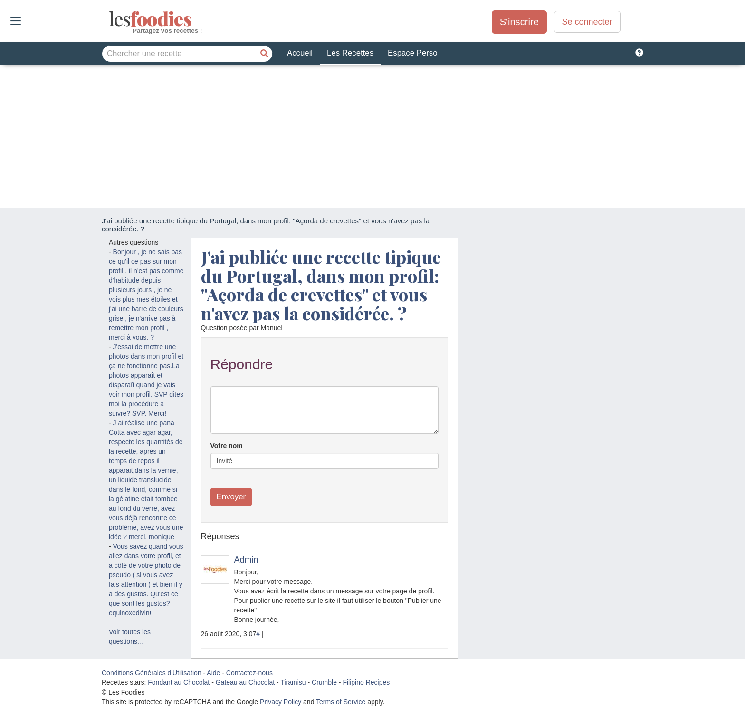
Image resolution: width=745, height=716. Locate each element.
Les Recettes (350, 52)
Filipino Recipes (366, 682)
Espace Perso (412, 52)
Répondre (241, 364)
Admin (246, 559)
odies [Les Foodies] (110, 19)
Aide (213, 673)
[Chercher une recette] (264, 53)
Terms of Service (340, 702)
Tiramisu (293, 682)
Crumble (324, 682)
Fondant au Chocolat (179, 682)
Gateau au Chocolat (245, 682)
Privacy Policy (280, 702)
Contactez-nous (249, 673)
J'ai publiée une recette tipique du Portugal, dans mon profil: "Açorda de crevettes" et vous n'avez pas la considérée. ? (321, 285)
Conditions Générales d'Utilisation (151, 673)
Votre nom (226, 445)
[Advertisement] (372, 136)
